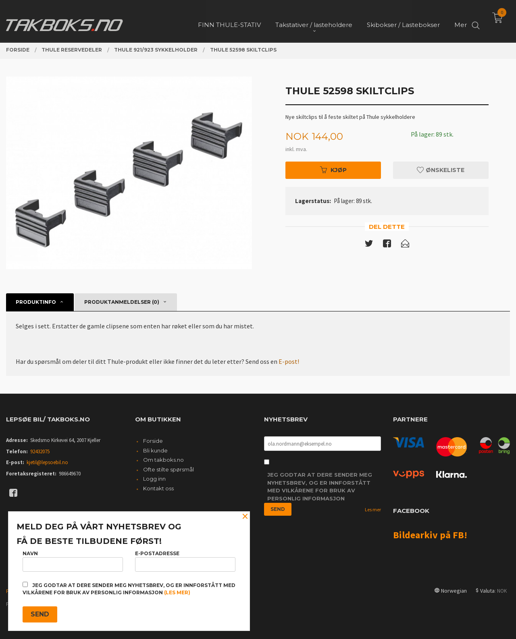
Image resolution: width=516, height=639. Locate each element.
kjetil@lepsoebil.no (47, 462)
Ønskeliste (440, 170)
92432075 (40, 451)
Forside (153, 441)
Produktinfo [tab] (36, 302)
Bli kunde (155, 450)
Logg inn (154, 478)
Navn (73, 561)
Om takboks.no (163, 459)
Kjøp (333, 170)
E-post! (289, 361)
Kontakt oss (158, 488)
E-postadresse (185, 561)
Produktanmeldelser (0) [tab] (121, 302)
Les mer (373, 509)
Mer (460, 20)
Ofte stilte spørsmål (168, 469)
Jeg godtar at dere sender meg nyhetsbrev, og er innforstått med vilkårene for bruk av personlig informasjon (319, 486)
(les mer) (177, 592)
